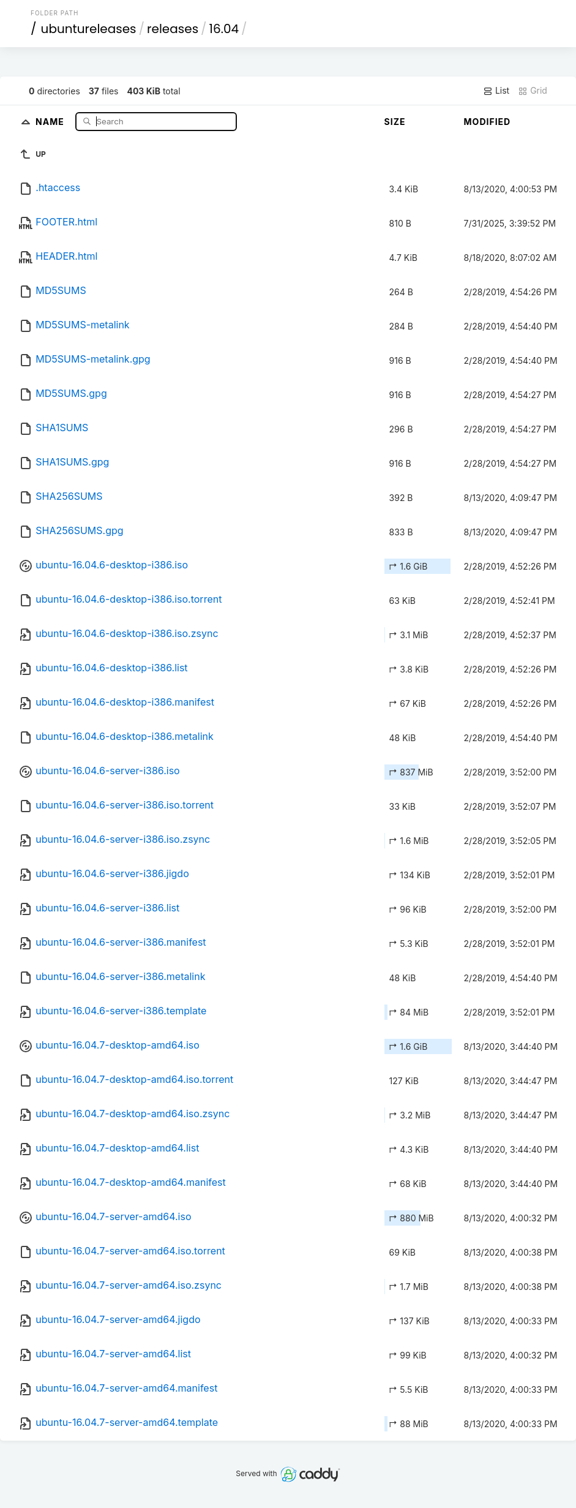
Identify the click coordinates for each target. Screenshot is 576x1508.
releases (172, 28)
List (496, 90)
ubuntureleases (89, 28)
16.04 (224, 28)
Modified (487, 121)
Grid (532, 90)
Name (51, 121)
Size (395, 121)
